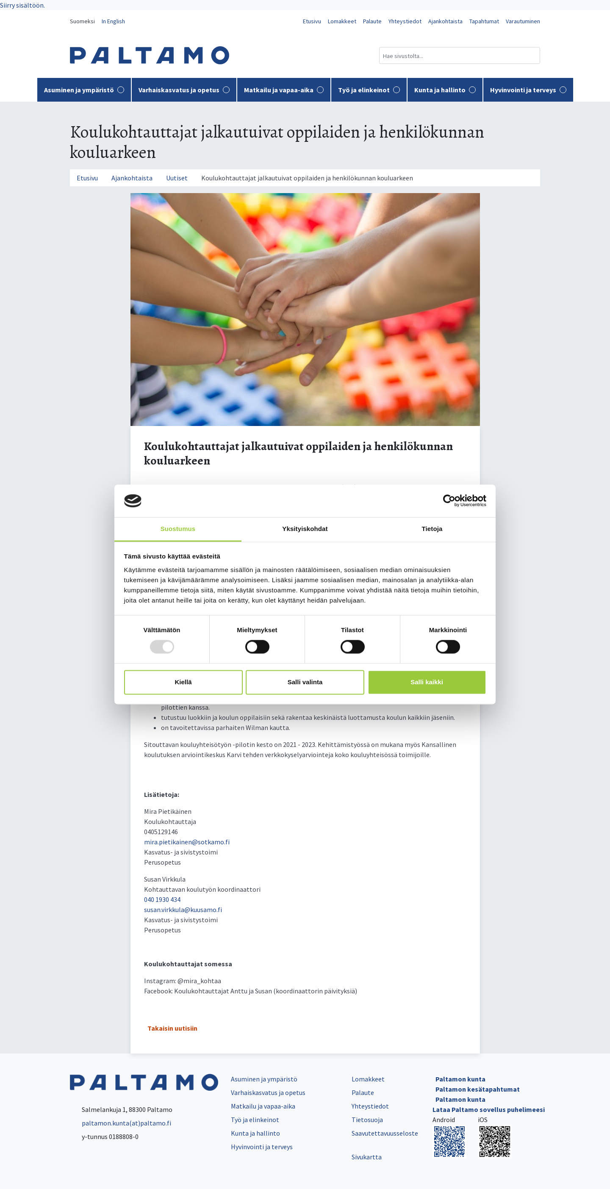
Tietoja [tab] (432, 528)
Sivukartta (367, 1157)
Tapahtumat (484, 21)
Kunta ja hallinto (445, 90)
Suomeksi (82, 21)
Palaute (372, 21)
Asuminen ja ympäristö (84, 90)
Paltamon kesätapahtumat (477, 1089)
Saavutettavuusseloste (385, 1133)
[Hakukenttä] (459, 55)
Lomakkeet (342, 21)
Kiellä (183, 682)
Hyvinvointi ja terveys (528, 90)
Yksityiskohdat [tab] (304, 528)
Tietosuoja (367, 1119)
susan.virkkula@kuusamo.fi (183, 909)
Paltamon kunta (460, 1079)
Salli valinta (305, 682)
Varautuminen (523, 21)
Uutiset (177, 178)
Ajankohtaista (445, 21)
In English (113, 21)
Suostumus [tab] (178, 528)
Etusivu (312, 21)
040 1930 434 (162, 899)
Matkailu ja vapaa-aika (284, 90)
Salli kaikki (426, 682)
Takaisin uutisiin (172, 1028)
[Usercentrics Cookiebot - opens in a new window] (449, 501)
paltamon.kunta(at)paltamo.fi (120, 1123)
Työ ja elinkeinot (369, 90)
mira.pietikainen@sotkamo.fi (187, 842)
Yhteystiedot (404, 21)
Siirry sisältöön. (22, 5)
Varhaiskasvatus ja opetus (184, 90)
